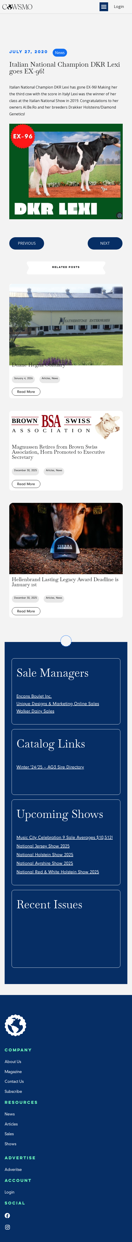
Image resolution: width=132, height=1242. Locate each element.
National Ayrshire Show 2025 (44, 863)
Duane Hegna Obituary (39, 364)
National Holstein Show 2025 (44, 854)
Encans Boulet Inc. (34, 696)
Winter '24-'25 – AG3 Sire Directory (50, 766)
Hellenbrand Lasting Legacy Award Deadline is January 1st (65, 581)
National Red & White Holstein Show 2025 (57, 871)
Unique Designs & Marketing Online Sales (57, 703)
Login (119, 6)
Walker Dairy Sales (35, 711)
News (59, 52)
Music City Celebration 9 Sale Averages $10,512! (64, 837)
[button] (104, 6)
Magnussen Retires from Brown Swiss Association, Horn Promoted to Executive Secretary (58, 451)
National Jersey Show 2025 (43, 845)
